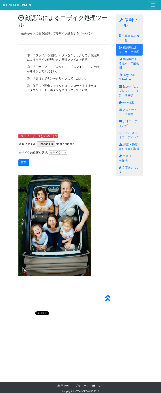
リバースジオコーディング (129, 135)
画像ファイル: (27, 144)
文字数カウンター (129, 170)
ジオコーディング (128, 123)
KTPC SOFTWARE (17, 5)
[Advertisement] (64, 114)
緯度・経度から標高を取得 (129, 147)
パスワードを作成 (128, 158)
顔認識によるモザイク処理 (129, 50)
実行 (24, 162)
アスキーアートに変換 (128, 112)
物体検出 (126, 102)
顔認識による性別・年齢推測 (129, 63)
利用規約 (63, 386)
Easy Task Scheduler (127, 77)
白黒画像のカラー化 (129, 38)
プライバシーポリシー (89, 386)
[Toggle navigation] (153, 5)
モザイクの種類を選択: (33, 152)
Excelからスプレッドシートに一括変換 (129, 91)
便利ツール (128, 23)
